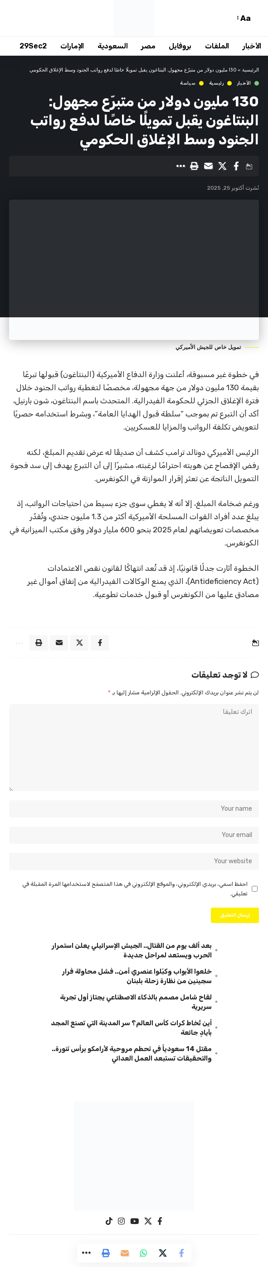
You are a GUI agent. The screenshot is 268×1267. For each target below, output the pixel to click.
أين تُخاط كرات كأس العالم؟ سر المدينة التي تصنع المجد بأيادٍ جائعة (131, 1028)
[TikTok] (109, 1221)
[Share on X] (222, 166)
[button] (256, 18)
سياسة (188, 83)
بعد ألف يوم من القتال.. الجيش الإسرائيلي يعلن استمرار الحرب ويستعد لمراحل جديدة (132, 950)
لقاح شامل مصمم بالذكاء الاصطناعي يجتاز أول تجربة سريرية (136, 1002)
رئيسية (216, 83)
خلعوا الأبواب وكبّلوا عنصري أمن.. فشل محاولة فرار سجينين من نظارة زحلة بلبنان (137, 976)
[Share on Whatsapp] (143, 1252)
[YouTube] (134, 1221)
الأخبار (244, 83)
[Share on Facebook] (236, 166)
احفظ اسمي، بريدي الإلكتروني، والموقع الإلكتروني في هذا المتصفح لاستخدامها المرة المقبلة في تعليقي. (135, 888)
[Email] (208, 166)
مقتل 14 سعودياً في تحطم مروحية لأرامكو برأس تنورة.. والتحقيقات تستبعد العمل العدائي (132, 1053)
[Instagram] (121, 1221)
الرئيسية (250, 70)
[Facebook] (160, 1221)
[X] (148, 1221)
